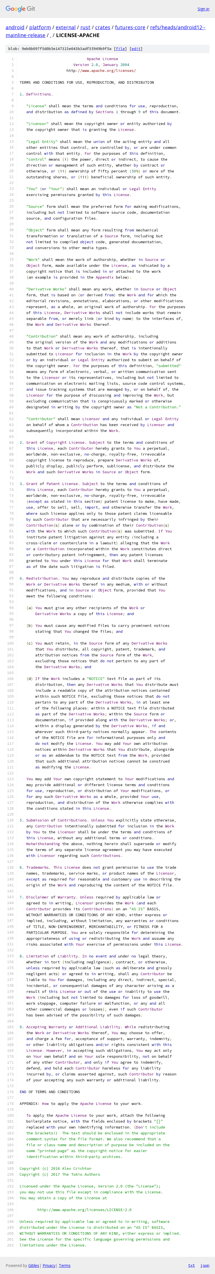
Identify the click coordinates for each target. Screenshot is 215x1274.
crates (102, 27)
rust (85, 27)
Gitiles (33, 1265)
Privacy (49, 1265)
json (204, 1265)
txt (191, 1265)
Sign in (203, 9)
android (15, 27)
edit (136, 48)
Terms (65, 1265)
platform (40, 27)
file (120, 48)
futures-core (130, 27)
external (66, 27)
